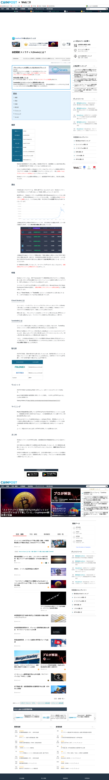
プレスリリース (39, 9)
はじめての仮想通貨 (92, 6)
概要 (16, 97)
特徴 (16, 104)
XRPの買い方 (79, 152)
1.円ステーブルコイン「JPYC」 (28, 703)
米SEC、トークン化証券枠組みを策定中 (26, 569)
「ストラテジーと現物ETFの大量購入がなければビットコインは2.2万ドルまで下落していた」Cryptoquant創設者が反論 (31, 583)
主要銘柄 (22, 9)
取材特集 (30, 9)
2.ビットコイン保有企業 (44, 703)
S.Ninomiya (15, 58)
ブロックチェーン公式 (28, 155)
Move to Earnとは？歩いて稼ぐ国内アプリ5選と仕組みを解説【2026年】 (36, 551)
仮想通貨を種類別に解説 (84, 44)
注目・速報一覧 (59, 698)
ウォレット (18, 110)
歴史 (16, 100)
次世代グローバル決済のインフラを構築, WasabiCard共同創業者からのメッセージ (87, 117)
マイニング (18, 113)
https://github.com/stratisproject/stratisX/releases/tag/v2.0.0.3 (43, 400)
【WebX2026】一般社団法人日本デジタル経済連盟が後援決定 (87, 110)
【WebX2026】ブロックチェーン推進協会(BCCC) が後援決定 (87, 123)
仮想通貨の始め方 (5, 6)
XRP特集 (33, 6)
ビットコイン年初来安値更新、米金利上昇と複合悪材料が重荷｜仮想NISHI (53, 666)
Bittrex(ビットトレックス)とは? (35, 372)
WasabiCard (80, 115)
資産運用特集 (50, 6)
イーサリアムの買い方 (82, 148)
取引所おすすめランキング (83, 140)
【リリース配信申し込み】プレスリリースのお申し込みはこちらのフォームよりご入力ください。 (58, 717)
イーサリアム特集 (25, 6)
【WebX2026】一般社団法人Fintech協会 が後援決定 (84, 716)
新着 (7, 9)
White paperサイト (27, 159)
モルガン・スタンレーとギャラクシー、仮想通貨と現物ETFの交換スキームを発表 (26, 666)
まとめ (17, 117)
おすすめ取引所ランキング (85, 56)
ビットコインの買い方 (83, 49)
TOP (2, 9)
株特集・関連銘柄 (41, 6)
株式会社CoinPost (81, 103)
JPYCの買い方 (80, 159)
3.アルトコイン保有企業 (57, 703)
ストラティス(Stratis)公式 (29, 151)
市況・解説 (15, 9)
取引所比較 (50, 9)
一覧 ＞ (106, 489)
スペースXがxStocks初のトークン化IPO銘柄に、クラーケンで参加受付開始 (53, 607)
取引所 (17, 107)
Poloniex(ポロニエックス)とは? (35, 367)
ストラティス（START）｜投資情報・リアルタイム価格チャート (38, 58)
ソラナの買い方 (80, 155)
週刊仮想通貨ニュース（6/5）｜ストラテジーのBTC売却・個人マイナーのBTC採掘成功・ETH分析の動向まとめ (31, 558)
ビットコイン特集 (15, 6)
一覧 (93, 66)
